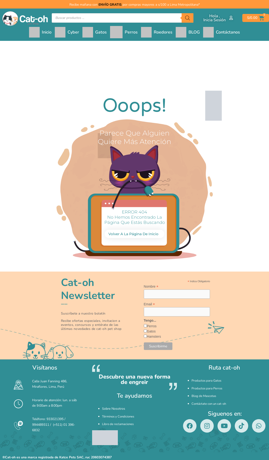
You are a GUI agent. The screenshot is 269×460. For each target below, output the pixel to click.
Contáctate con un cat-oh (210, 395)
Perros (152, 327)
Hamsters (154, 337)
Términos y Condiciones (119, 414)
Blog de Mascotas (205, 390)
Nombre (151, 286)
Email (149, 304)
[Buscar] (187, 18)
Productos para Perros (208, 385)
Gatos (151, 332)
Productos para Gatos (208, 380)
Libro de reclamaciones (119, 419)
